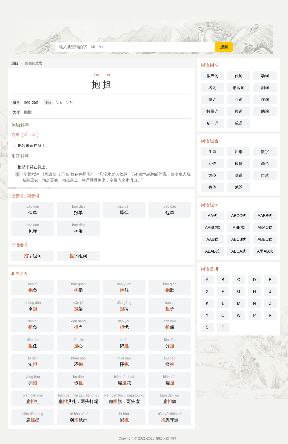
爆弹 (124, 209)
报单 (78, 209)
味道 (239, 175)
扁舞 (169, 398)
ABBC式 (265, 239)
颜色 (265, 163)
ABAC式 (265, 227)
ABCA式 (238, 251)
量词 (212, 99)
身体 (212, 187)
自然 (265, 175)
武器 (239, 187)
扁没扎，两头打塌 (79, 398)
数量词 (212, 111)
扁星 (32, 416)
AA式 (212, 216)
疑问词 (212, 123)
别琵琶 (78, 416)
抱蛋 (78, 228)
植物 (239, 163)
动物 (212, 163)
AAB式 (212, 239)
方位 (212, 175)
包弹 (32, 228)
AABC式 (212, 227)
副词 (265, 88)
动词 (265, 76)
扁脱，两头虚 (124, 398)
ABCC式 (238, 216)
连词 (265, 99)
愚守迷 (169, 416)
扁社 (32, 398)
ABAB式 (212, 251)
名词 (212, 88)
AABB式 (265, 216)
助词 (265, 111)
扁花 (124, 379)
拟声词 (212, 76)
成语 (239, 123)
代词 (239, 76)
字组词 (33, 255)
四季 (239, 152)
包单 (169, 209)
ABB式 (239, 227)
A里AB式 (265, 251)
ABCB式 (238, 239)
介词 (239, 99)
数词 (239, 111)
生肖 (212, 152)
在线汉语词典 (144, 20)
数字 (265, 152)
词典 (14, 63)
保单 (32, 209)
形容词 (239, 88)
